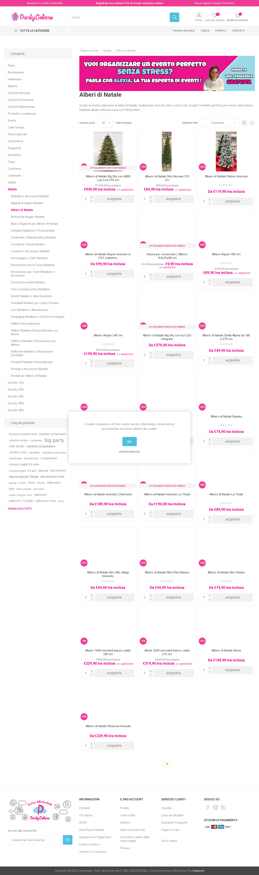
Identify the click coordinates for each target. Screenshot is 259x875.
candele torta (18, 452)
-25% (84, 716)
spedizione (127, 189)
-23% (84, 244)
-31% (84, 562)
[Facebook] (208, 807)
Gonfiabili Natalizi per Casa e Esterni (35, 303)
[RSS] (223, 807)
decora (43, 470)
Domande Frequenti (174, 822)
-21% (202, 641)
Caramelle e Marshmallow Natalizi (33, 237)
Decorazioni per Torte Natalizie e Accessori (32, 273)
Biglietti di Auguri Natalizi (27, 203)
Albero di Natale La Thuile (226, 494)
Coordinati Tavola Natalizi (28, 244)
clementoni (31, 458)
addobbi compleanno (53, 434)
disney (13, 482)
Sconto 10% (16, 383)
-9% (143, 641)
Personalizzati (17, 134)
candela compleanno (41, 446)
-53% (202, 325)
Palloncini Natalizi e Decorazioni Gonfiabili (32, 353)
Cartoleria (14, 169)
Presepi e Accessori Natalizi (29, 369)
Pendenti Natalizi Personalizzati (32, 362)
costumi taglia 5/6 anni (24, 464)
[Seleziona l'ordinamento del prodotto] (219, 122)
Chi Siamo (86, 815)
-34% (202, 166)
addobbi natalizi (18, 440)
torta (61, 501)
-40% (202, 244)
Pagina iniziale (184, 30)
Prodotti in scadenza (21, 113)
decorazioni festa (23, 476)
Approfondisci (129, 451)
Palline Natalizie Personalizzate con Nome (34, 332)
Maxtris (13, 86)
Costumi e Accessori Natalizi (30, 251)
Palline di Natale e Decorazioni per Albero (33, 342)
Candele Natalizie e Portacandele (33, 230)
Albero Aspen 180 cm (226, 254)
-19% (143, 166)
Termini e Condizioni (92, 852)
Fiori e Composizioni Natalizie (30, 289)
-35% (143, 407)
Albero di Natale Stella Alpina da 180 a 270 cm (226, 337)
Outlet (12, 182)
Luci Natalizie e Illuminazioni (29, 310)
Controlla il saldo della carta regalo (134, 839)
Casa (11, 162)
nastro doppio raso (20, 495)
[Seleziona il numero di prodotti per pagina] (105, 122)
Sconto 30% (16, 396)
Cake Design (16, 127)
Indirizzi (125, 822)
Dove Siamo (169, 841)
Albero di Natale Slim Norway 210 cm (167, 178)
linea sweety (24, 488)
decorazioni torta (52, 477)
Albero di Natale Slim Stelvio (226, 572)
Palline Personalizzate (25, 323)
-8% (84, 641)
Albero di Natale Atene (226, 650)
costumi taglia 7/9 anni (22, 470)
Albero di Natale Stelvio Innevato (226, 176)
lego (12, 488)
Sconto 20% (16, 389)
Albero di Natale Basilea (226, 416)
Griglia (244, 122)
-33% (84, 407)
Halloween (15, 79)
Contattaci (228, 3)
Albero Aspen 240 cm (108, 335)
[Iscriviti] (35, 840)
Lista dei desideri (172, 815)
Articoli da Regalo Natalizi (28, 217)
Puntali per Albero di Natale (29, 376)
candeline (34, 452)
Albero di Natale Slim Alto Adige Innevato (108, 574)
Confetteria (15, 141)
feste (31, 482)
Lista (252, 122)
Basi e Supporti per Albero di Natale (34, 224)
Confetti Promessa (20, 100)
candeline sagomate (54, 452)
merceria (38, 488)
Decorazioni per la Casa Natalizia (33, 265)
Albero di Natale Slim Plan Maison (167, 572)
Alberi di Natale (22, 210)
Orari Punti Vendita (91, 830)
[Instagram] (215, 807)
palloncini (40, 495)
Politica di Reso (89, 844)
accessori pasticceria (23, 434)
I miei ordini (127, 815)
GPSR (83, 822)
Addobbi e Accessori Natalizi (30, 196)
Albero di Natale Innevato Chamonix (108, 494)
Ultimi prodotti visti (132, 830)
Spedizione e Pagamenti (95, 837)
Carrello (166, 808)
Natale (12, 189)
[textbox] (119, 17)
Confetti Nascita (19, 93)
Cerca (205, 30)
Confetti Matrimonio (21, 107)
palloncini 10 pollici (21, 501)
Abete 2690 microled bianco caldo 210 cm (167, 652)
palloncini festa (46, 501)
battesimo (36, 440)
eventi (22, 482)
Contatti (238, 30)
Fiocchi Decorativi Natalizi (28, 282)
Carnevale (14, 175)
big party (54, 440)
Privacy (125, 848)
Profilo (199, 20)
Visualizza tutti (20, 508)
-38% (84, 325)
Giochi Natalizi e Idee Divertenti (31, 296)
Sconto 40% (16, 403)
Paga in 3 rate (170, 830)
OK (129, 441)
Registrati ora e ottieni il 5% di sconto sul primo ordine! (129, 3)
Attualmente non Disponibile (108, 168)
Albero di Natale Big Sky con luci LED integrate (167, 337)
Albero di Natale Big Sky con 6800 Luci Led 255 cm (108, 178)
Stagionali (14, 148)
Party (11, 65)
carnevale (15, 458)
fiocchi (41, 482)
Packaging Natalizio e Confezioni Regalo (38, 317)
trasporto (198, 870)
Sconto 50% (16, 410)
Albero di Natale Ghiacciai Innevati (108, 726)
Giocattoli (14, 155)
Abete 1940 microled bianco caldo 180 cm (108, 652)
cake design (16, 446)
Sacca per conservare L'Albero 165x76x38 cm (167, 256)
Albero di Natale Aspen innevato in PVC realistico (108, 256)
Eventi (12, 120)
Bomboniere (16, 72)
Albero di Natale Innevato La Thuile (167, 494)
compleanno (48, 458)
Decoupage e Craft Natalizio (29, 258)
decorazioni (58, 470)
